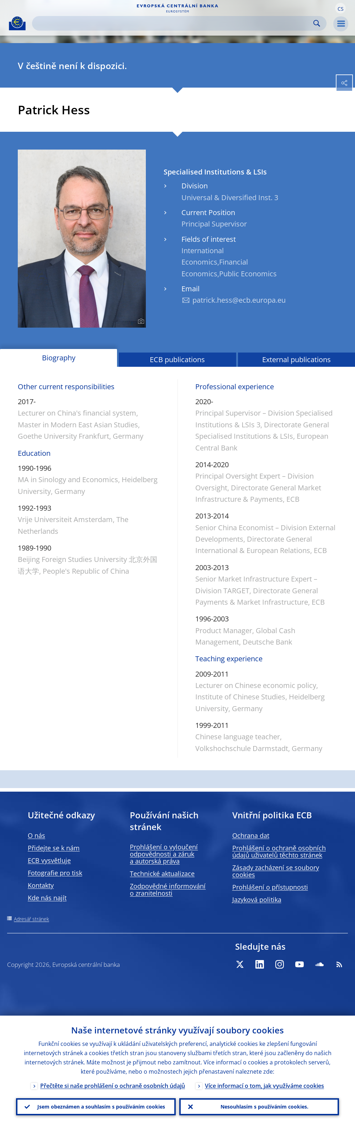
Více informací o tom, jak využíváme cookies (264, 1086)
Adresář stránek (31, 919)
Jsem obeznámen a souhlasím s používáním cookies (101, 1106)
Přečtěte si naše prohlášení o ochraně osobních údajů (112, 1086)
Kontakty (41, 885)
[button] (340, 8)
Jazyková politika (256, 899)
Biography (58, 358)
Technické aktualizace (162, 873)
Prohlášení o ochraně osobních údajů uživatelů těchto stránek (279, 851)
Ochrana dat (250, 835)
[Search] (173, 23)
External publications (296, 359)
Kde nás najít (47, 897)
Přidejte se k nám (54, 848)
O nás (36, 835)
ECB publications (177, 359)
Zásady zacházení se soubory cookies (275, 871)
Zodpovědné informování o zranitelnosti (168, 889)
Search (317, 23)
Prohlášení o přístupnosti (270, 887)
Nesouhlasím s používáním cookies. (264, 1106)
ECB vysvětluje (49, 860)
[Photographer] (140, 321)
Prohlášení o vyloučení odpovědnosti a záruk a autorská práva (164, 854)
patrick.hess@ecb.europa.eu (239, 300)
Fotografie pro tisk (55, 873)
